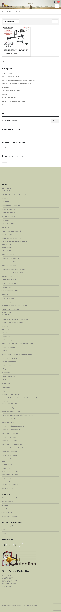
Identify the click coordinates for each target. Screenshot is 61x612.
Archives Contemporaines (12, 430)
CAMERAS (5, 87)
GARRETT (6, 202)
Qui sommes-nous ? (9, 498)
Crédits (4, 533)
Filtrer (55, 121)
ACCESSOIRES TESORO (11, 276)
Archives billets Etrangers (12, 419)
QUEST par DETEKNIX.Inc (11, 206)
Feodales (6, 373)
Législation (6, 468)
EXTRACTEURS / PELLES (11, 284)
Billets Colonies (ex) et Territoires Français (18, 343)
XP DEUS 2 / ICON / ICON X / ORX (14, 195)
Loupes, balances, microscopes (14, 323)
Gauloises (6, 383)
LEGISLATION (7, 235)
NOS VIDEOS (6, 478)
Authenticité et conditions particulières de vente (20, 398)
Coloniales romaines (10, 380)
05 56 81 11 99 (6, 579)
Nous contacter (7, 502)
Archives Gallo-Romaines (12, 444)
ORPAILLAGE (7, 287)
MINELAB (6, 198)
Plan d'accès (7, 587)
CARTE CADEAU (7, 488)
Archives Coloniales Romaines (14, 448)
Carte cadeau (7, 73)
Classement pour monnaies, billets (15, 319)
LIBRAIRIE (5, 94)
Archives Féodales (10, 441)
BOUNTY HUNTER (9, 217)
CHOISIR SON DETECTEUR (12, 238)
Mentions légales (8, 526)
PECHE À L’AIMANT (9, 280)
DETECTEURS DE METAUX (10, 49)
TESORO (6, 220)
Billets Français (8, 340)
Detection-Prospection (11, 309)
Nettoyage (7, 326)
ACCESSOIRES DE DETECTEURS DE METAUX (16, 84)
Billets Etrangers (9, 347)
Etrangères (7, 365)
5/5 (5, 134)
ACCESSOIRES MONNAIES (11, 91)
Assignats (6, 336)
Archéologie (7, 302)
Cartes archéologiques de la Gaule (16, 305)
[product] (16, 37)
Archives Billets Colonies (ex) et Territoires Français (21, 415)
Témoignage (7, 505)
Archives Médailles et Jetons (13, 426)
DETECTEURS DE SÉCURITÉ (12, 231)
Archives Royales (9, 437)
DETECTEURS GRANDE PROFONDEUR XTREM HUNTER (19, 80)
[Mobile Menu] (57, 6)
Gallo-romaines (9, 376)
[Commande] (11, 21)
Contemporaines (9, 362)
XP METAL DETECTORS (10, 213)
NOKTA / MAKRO (9, 209)
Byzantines (7, 391)
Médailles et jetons (10, 358)
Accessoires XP (8, 254)
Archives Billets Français (11, 412)
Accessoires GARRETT (11, 258)
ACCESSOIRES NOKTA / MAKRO (14, 269)
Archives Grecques (10, 455)
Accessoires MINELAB (10, 262)
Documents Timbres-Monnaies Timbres (17, 354)
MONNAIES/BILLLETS (9, 98)
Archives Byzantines (10, 459)
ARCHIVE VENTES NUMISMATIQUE (13, 101)
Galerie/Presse (7, 512)
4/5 (4, 148)
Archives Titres (8, 422)
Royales (6, 369)
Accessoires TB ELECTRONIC (13, 273)
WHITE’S (6, 227)
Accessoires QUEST (10, 265)
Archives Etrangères (10, 433)
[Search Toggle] (54, 2)
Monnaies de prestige (11, 394)
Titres (5, 351)
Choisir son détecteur (10, 290)
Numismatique (8, 298)
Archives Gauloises (10, 452)
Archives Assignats (10, 408)
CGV (3, 530)
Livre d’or (5, 509)
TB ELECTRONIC (8, 224)
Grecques (6, 387)
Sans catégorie (7, 105)
